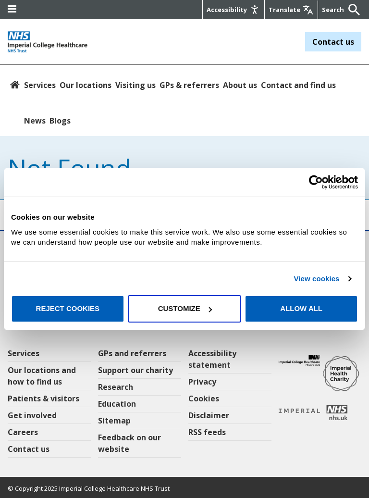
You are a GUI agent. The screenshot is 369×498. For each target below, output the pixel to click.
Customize (185, 308)
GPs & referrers (189, 85)
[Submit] (351, 9)
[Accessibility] (233, 9)
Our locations (85, 85)
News (35, 120)
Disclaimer (208, 415)
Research (115, 387)
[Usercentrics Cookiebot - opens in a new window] (316, 182)
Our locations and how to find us (42, 376)
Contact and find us (298, 85)
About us (240, 85)
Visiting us (135, 85)
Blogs (60, 120)
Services (40, 85)
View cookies (316, 278)
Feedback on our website (129, 443)
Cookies (203, 398)
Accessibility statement (212, 359)
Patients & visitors (43, 398)
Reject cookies (68, 308)
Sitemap (114, 420)
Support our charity (135, 370)
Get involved (32, 415)
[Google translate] (291, 9)
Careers (23, 432)
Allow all (301, 308)
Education (117, 403)
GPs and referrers (132, 353)
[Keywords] (334, 9)
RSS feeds (207, 432)
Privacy (202, 381)
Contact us (333, 42)
